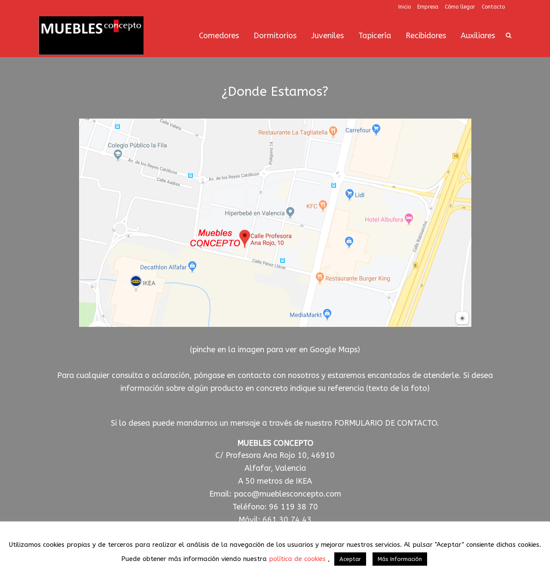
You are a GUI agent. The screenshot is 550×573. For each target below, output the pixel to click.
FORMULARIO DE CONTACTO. (386, 423)
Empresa (427, 7)
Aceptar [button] (350, 559)
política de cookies (298, 559)
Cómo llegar (460, 7)
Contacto (493, 7)
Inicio (404, 7)
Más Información (400, 559)
